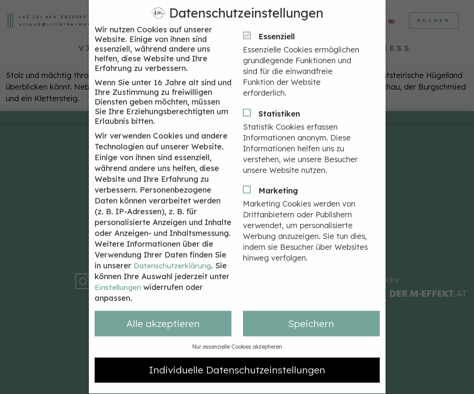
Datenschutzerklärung (175, 252)
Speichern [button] (311, 310)
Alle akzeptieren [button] (163, 310)
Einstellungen (141, 274)
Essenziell (271, 24)
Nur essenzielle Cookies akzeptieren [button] (237, 333)
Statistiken (274, 100)
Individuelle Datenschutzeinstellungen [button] (237, 357)
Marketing (273, 178)
